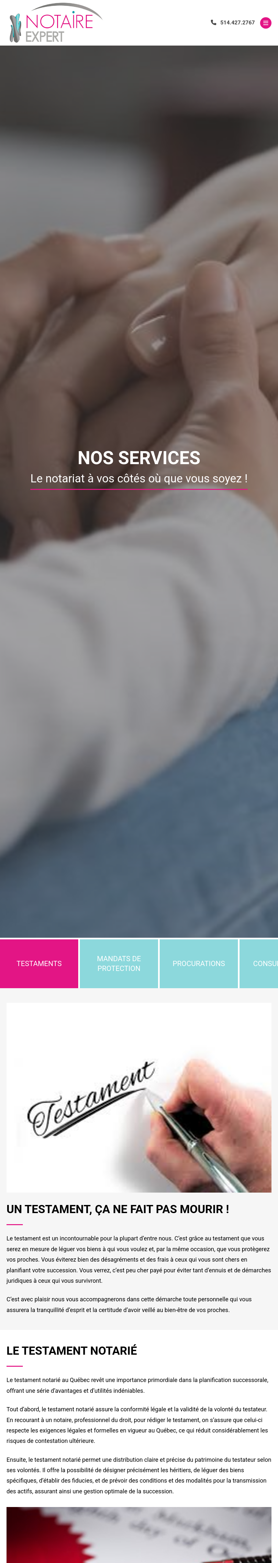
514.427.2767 (233, 23)
